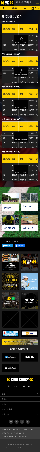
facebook (28, 422)
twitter (16, 422)
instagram (22, 422)
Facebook (20, 245)
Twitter (7, 245)
